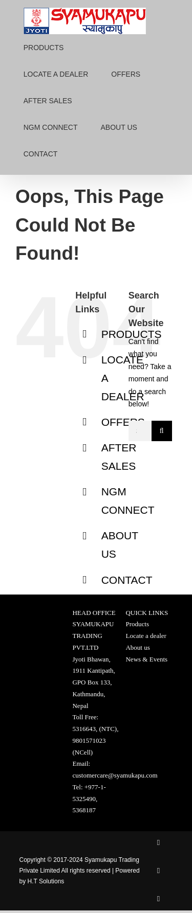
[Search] (162, 431)
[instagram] (158, 898)
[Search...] (140, 431)
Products (137, 624)
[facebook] (158, 842)
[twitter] (158, 870)
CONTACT (127, 580)
